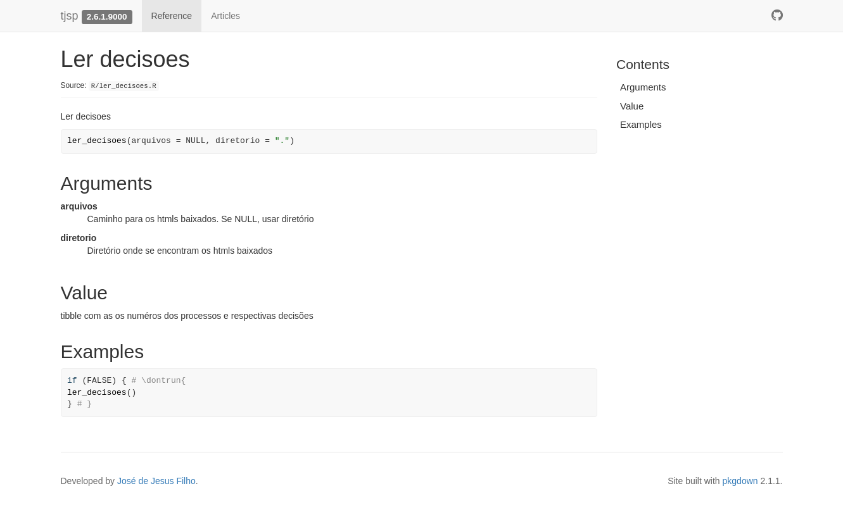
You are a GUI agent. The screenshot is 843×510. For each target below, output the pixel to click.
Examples (641, 124)
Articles (225, 16)
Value (631, 106)
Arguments (643, 87)
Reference (172, 16)
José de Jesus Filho (156, 481)
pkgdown (740, 481)
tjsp (70, 15)
